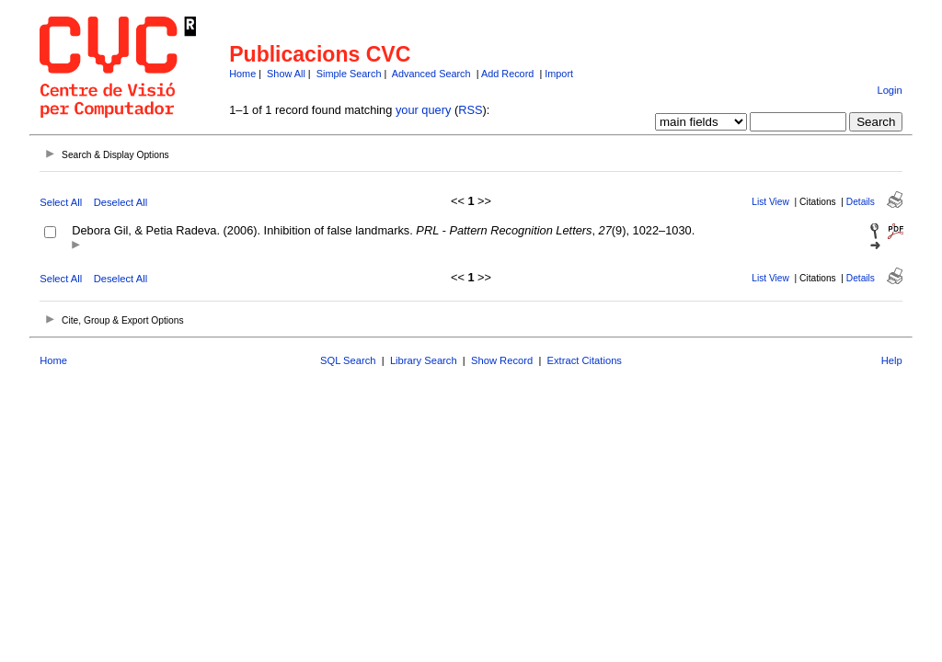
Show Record (502, 360)
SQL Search (348, 360)
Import (559, 73)
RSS (470, 110)
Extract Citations (584, 360)
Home (242, 73)
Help (891, 360)
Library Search (423, 360)
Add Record (507, 73)
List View (770, 202)
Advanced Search (431, 73)
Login (889, 90)
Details (860, 202)
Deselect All (120, 202)
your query (423, 110)
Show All (286, 73)
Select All (61, 202)
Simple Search (349, 73)
